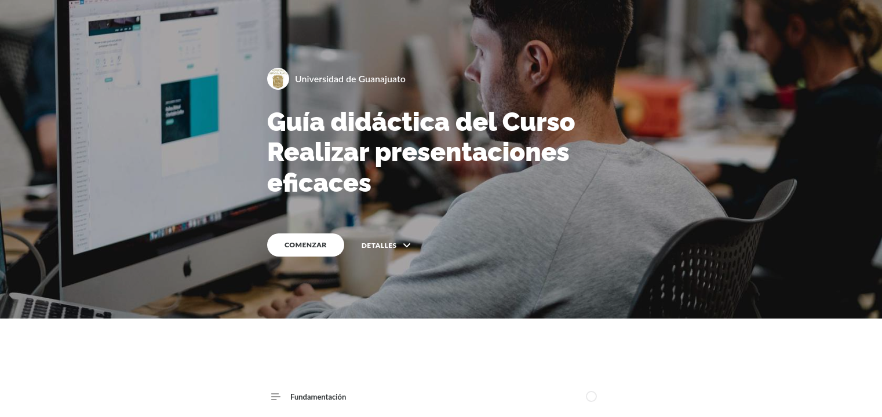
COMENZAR (306, 244)
